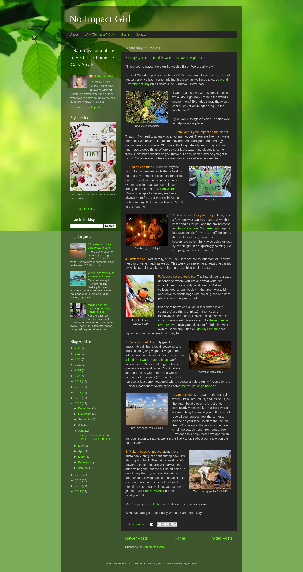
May (81, 445)
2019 (78, 381)
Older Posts (222, 538)
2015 (78, 403)
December (85, 408)
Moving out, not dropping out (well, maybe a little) (99, 308)
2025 (78, 348)
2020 (78, 375)
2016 (78, 398)
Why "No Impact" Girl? (100, 34)
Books (125, 34)
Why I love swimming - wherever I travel (101, 274)
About (74, 34)
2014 (78, 474)
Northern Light (209, 228)
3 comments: (136, 524)
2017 (78, 392)
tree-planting (153, 504)
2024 (78, 353)
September (85, 419)
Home (179, 538)
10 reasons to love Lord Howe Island (99, 246)
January (83, 467)
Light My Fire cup (207, 329)
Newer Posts (136, 538)
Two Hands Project (149, 491)
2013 (78, 480)
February (84, 462)
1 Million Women (165, 189)
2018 (78, 386)
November (85, 414)
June (81, 430)
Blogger (193, 563)
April (81, 451)
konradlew (164, 563)
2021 (78, 370)
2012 (78, 486)
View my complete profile (86, 107)
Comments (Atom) (154, 546)
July (81, 424)
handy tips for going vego (198, 386)
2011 (78, 491)
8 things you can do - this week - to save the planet (163, 58)
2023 (78, 359)
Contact (141, 34)
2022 (78, 364)
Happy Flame (186, 228)
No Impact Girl (100, 18)
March (82, 456)
